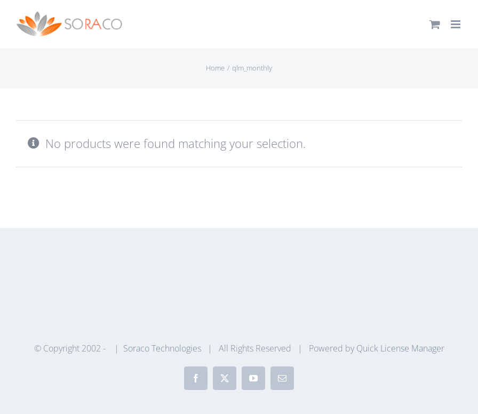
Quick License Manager (400, 348)
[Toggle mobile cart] (434, 24)
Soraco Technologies (162, 348)
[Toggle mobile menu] (456, 24)
